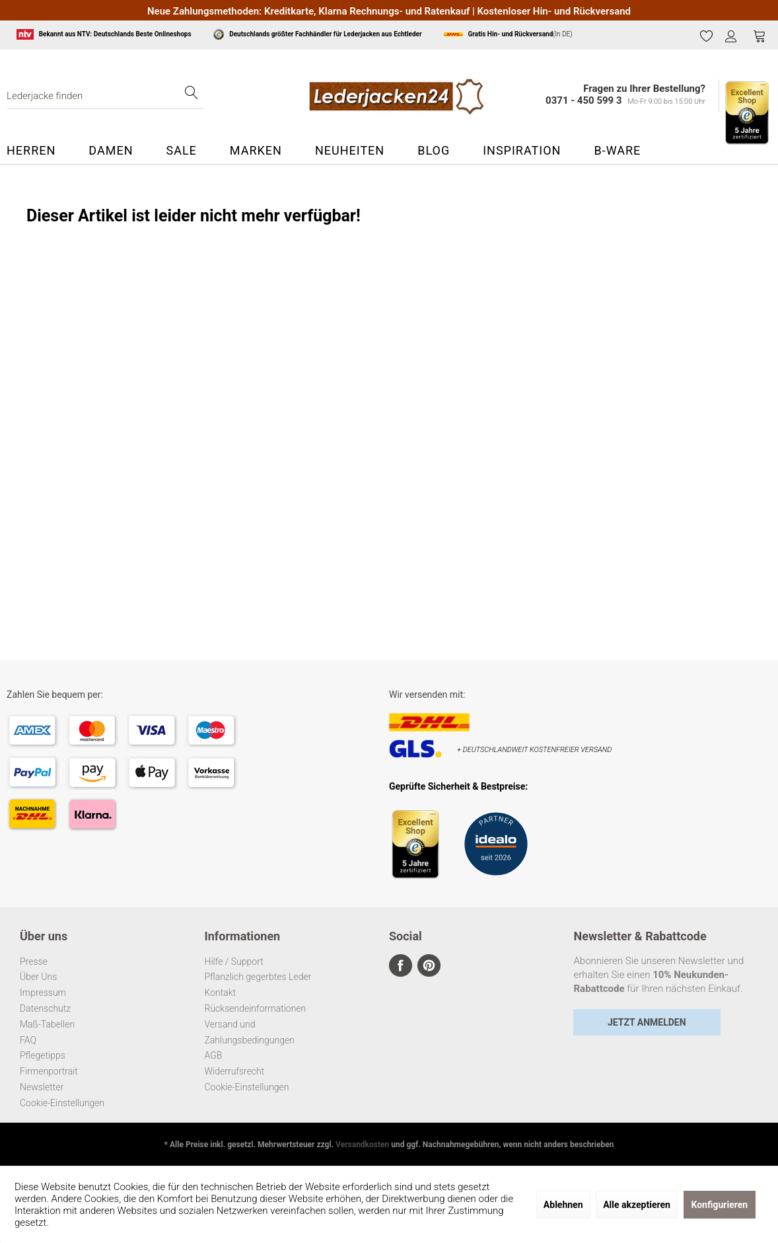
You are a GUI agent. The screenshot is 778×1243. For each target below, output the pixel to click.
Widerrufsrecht (235, 1071)
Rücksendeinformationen (255, 1008)
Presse (34, 961)
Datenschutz (45, 1008)
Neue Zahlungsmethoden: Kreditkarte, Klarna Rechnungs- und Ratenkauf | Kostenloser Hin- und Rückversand (389, 11)
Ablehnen (563, 1204)
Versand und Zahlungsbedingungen (250, 1032)
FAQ (28, 1040)
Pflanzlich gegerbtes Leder (258, 976)
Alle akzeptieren (636, 1204)
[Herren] (39, 150)
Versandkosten (362, 1144)
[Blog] (433, 150)
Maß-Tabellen (47, 1024)
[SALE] (181, 150)
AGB (214, 1055)
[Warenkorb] (759, 35)
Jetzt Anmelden (647, 1022)
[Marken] (256, 150)
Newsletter (41, 1087)
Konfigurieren (719, 1204)
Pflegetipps (42, 1055)
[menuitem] (707, 36)
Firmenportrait (49, 1071)
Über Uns (38, 976)
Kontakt (220, 992)
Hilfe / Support (234, 961)
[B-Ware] (617, 150)
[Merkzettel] (706, 35)
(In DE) (508, 34)
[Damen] (110, 150)
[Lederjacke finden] (106, 96)
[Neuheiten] (350, 150)
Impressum (43, 992)
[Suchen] (191, 96)
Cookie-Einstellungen (62, 1103)
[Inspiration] (521, 150)
